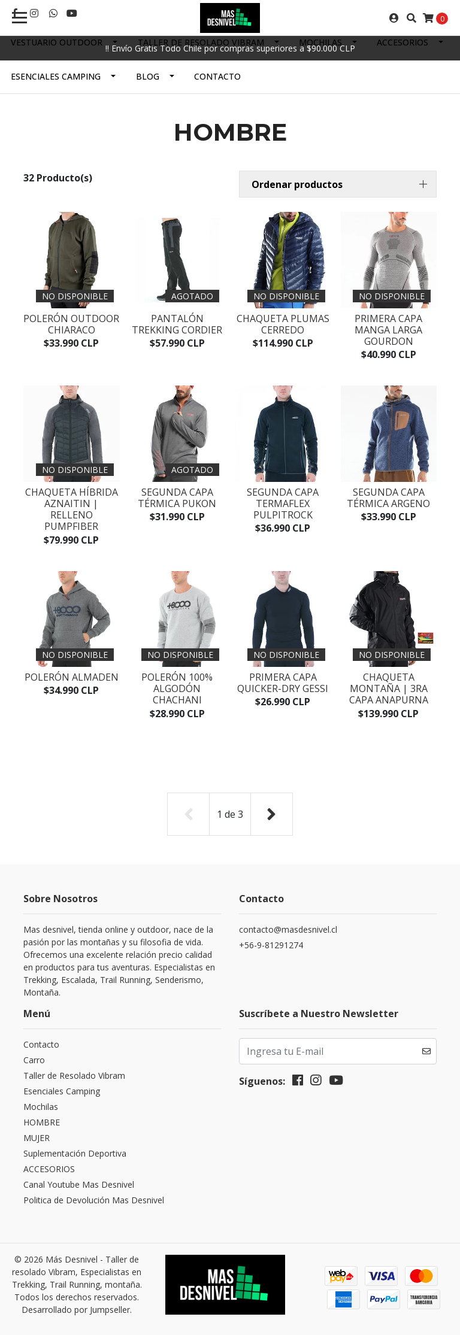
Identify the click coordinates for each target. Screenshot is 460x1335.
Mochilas (320, 42)
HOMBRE (41, 1122)
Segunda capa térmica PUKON (177, 498)
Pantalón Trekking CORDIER (177, 324)
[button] (338, 184)
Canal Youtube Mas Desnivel (78, 1184)
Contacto (217, 76)
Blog (147, 76)
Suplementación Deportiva (74, 1153)
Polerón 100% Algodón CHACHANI (177, 688)
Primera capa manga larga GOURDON (388, 330)
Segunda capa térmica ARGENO (388, 498)
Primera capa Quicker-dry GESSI (282, 682)
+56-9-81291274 (271, 945)
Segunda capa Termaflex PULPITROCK (283, 503)
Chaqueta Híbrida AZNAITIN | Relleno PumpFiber (71, 509)
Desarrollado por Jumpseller (76, 1309)
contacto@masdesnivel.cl (288, 929)
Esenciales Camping (56, 76)
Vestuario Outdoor (56, 42)
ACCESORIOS (402, 42)
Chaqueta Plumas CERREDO (283, 324)
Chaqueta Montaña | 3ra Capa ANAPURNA (388, 688)
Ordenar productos (297, 184)
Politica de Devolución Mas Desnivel (93, 1200)
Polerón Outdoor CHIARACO (71, 324)
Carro (34, 1060)
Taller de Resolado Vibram (201, 42)
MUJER (36, 1137)
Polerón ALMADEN (72, 677)
